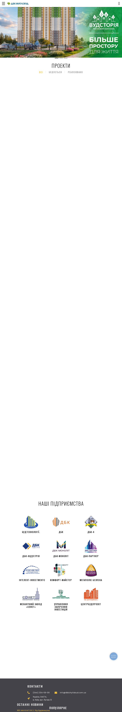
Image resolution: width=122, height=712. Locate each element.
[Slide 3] (65, 58)
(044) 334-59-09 (80, 692)
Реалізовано (75, 72)
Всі (41, 72)
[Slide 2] (61, 58)
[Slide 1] (56, 58)
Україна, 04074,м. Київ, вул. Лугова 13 (81, 698)
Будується (55, 72)
